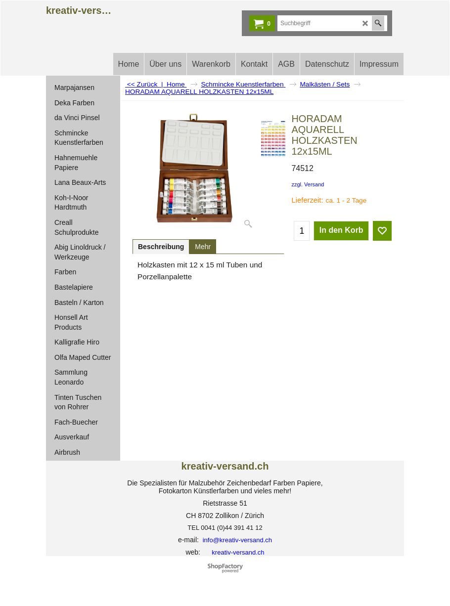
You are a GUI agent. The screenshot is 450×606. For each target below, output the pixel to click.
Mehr (203, 247)
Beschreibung (161, 247)
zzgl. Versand (307, 184)
